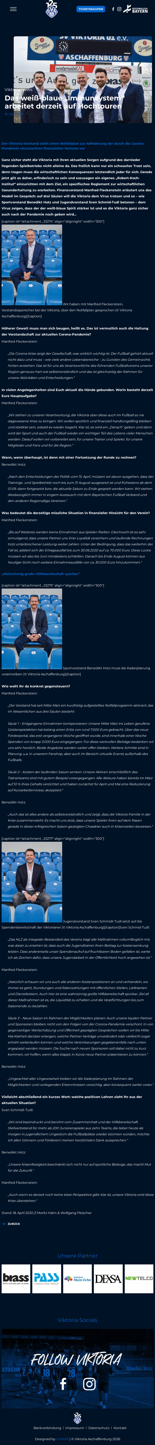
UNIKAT (62, 1439)
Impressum (74, 1428)
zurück (14, 1224)
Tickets (91, 9)
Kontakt (120, 1428)
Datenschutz (98, 1428)
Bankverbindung (47, 1428)
